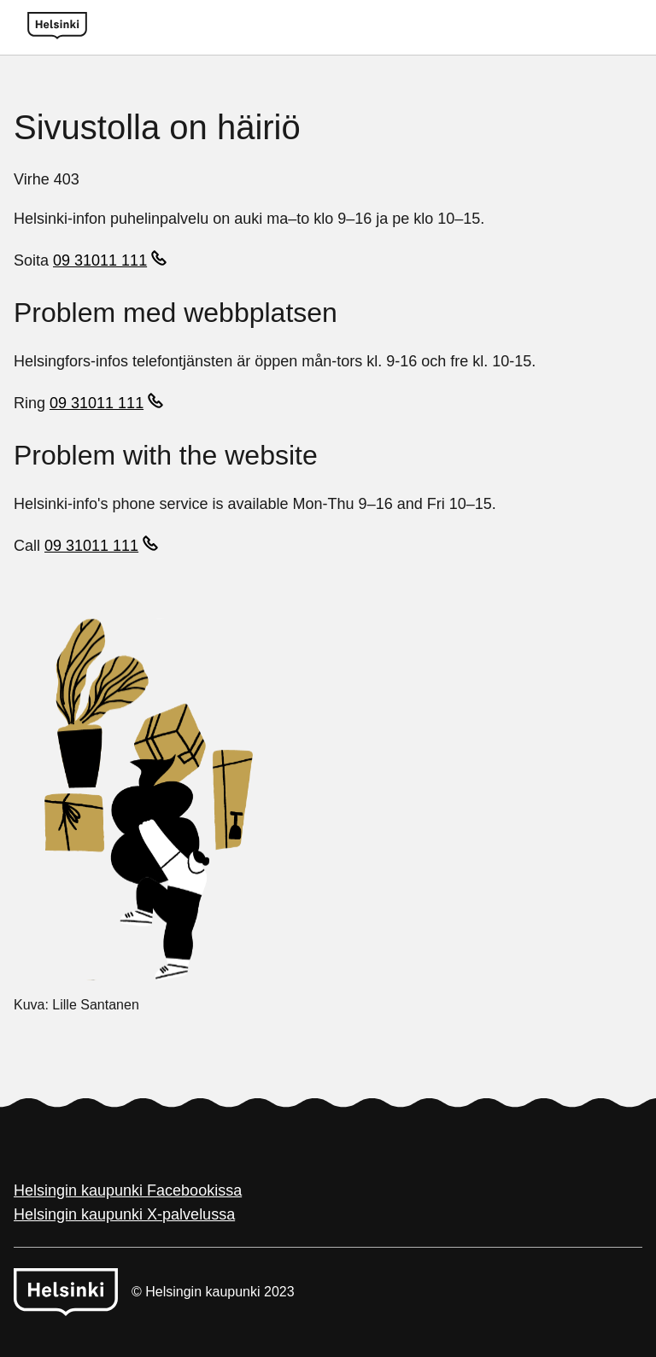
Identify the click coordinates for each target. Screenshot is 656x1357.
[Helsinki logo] (57, 27)
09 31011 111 (100, 260)
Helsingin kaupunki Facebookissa (128, 1190)
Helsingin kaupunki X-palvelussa (124, 1214)
